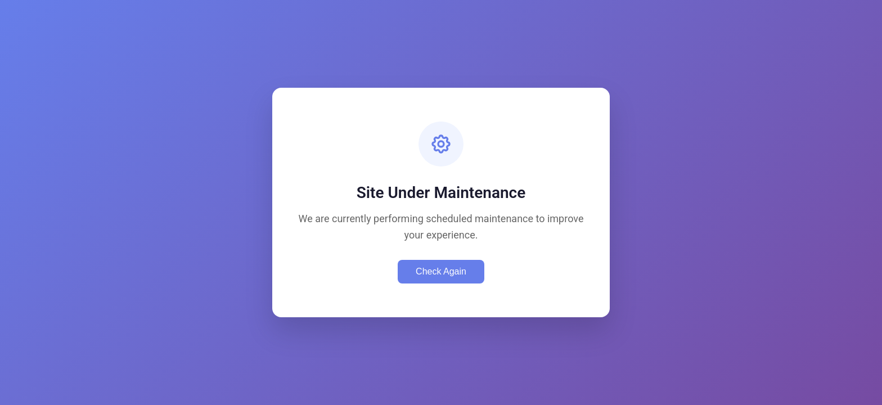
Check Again (441, 271)
